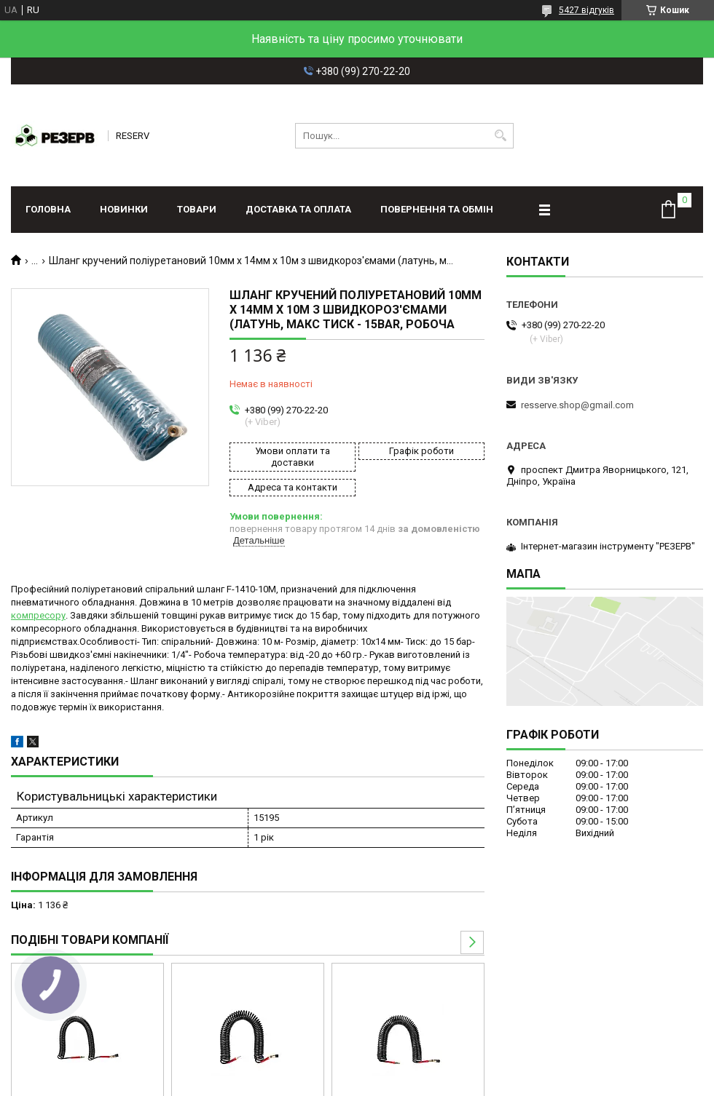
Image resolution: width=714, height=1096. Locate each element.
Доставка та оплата (298, 209)
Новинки (124, 209)
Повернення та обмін (436, 209)
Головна (48, 209)
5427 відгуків (586, 10)
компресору (38, 615)
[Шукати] (501, 135)
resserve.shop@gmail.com (577, 405)
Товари (196, 209)
